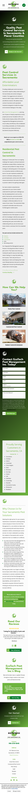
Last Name (5, 372)
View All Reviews (15, 650)
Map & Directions (14, 755)
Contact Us (13, 454)
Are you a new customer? (8, 388)
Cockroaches (7, 239)
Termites (6, 238)
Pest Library (14, 766)
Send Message (11, 413)
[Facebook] (14, 780)
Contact (14, 774)
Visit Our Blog (15, 698)
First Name (5, 368)
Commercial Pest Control (14, 764)
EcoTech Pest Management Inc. (11, 112)
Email (4, 380)
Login (14, 769)
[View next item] (15, 646)
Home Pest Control (14, 762)
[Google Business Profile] (11, 780)
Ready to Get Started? (15, 52)
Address (5, 384)
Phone (4, 376)
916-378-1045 (14, 743)
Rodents (6, 236)
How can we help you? (8, 392)
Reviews (14, 771)
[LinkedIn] (17, 780)
